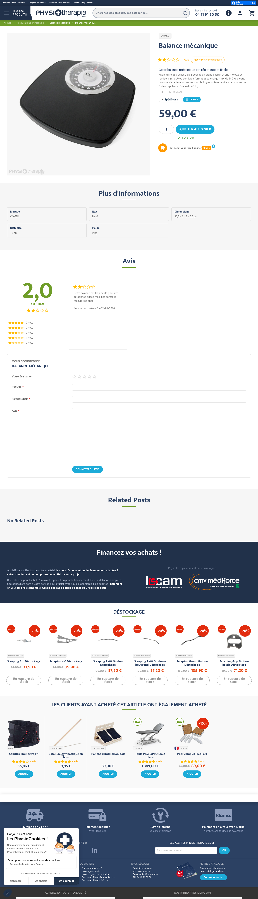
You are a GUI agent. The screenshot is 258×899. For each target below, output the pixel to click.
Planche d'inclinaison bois (108, 754)
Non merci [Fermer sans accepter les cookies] (16, 881)
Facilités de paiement (83, 3)
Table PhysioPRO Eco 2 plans (150, 756)
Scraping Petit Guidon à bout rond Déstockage (150, 663)
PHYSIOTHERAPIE (56, 748)
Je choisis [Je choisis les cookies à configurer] (41, 881)
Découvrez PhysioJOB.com (95, 880)
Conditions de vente (143, 868)
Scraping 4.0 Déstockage (65, 661)
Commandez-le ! (213, 877)
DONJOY (10, 748)
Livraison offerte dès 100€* (13, 3)
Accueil (7, 22)
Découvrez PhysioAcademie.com (98, 877)
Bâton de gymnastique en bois (66, 756)
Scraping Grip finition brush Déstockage (234, 663)
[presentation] (129, 449)
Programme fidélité (37, 3)
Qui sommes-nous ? (92, 868)
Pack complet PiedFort (192, 754)
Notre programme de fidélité (95, 874)
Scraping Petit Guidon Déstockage (108, 663)
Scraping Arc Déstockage (23, 661)
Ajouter (23, 774)
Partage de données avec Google (26, 864)
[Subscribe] (224, 850)
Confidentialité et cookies (145, 874)
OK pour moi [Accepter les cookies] (66, 881)
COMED (165, 35)
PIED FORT (181, 748)
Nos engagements (91, 871)
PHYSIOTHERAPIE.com (15, 656)
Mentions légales (141, 871)
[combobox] (141, 13)
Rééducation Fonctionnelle (30, 22)
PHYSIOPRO (138, 748)
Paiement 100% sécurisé (59, 3)
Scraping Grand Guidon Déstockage (192, 663)
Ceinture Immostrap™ (24, 754)
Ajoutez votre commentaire (208, 59)
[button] (7, 893)
